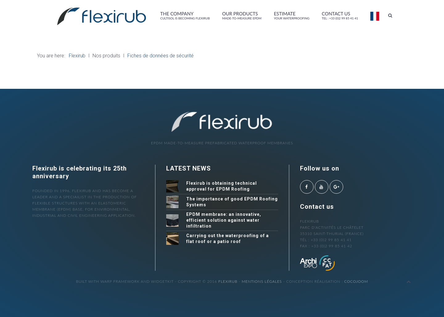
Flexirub (227, 281)
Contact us (340, 15)
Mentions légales (262, 281)
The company (185, 15)
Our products (241, 15)
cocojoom (356, 281)
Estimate (291, 15)
